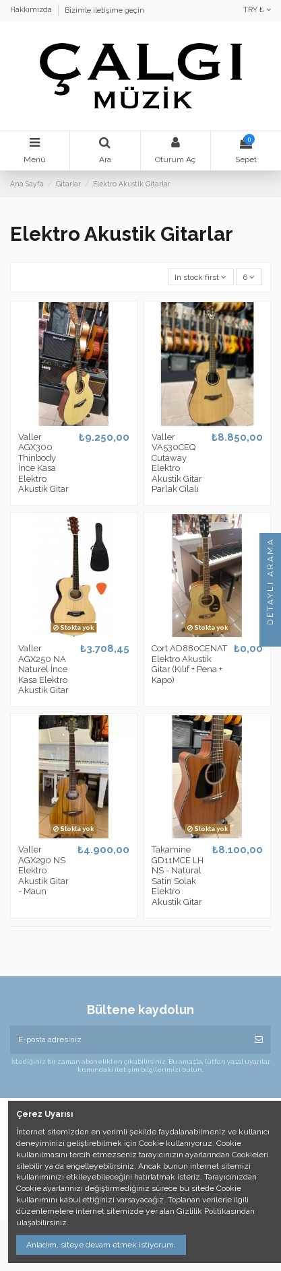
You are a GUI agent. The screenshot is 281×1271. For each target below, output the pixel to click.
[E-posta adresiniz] (128, 1039)
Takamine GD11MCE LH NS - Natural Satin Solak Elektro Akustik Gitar (178, 875)
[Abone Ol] (259, 1039)
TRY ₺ (257, 9)
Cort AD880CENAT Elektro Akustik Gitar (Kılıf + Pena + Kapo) (189, 664)
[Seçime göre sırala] (201, 276)
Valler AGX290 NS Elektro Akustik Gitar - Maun (43, 870)
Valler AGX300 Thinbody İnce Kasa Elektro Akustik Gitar (43, 463)
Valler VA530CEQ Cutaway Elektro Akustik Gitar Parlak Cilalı (177, 463)
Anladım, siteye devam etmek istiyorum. (101, 1244)
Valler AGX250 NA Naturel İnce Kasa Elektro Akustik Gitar (43, 669)
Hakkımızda (32, 10)
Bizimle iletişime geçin (104, 10)
